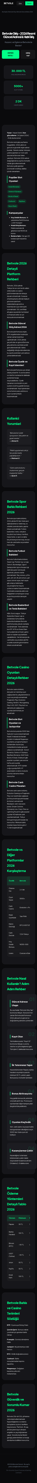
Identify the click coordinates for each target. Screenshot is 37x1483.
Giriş (20, 3)
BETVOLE (8, 3)
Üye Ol (29, 3)
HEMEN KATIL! (10, 54)
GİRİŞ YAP (28, 54)
